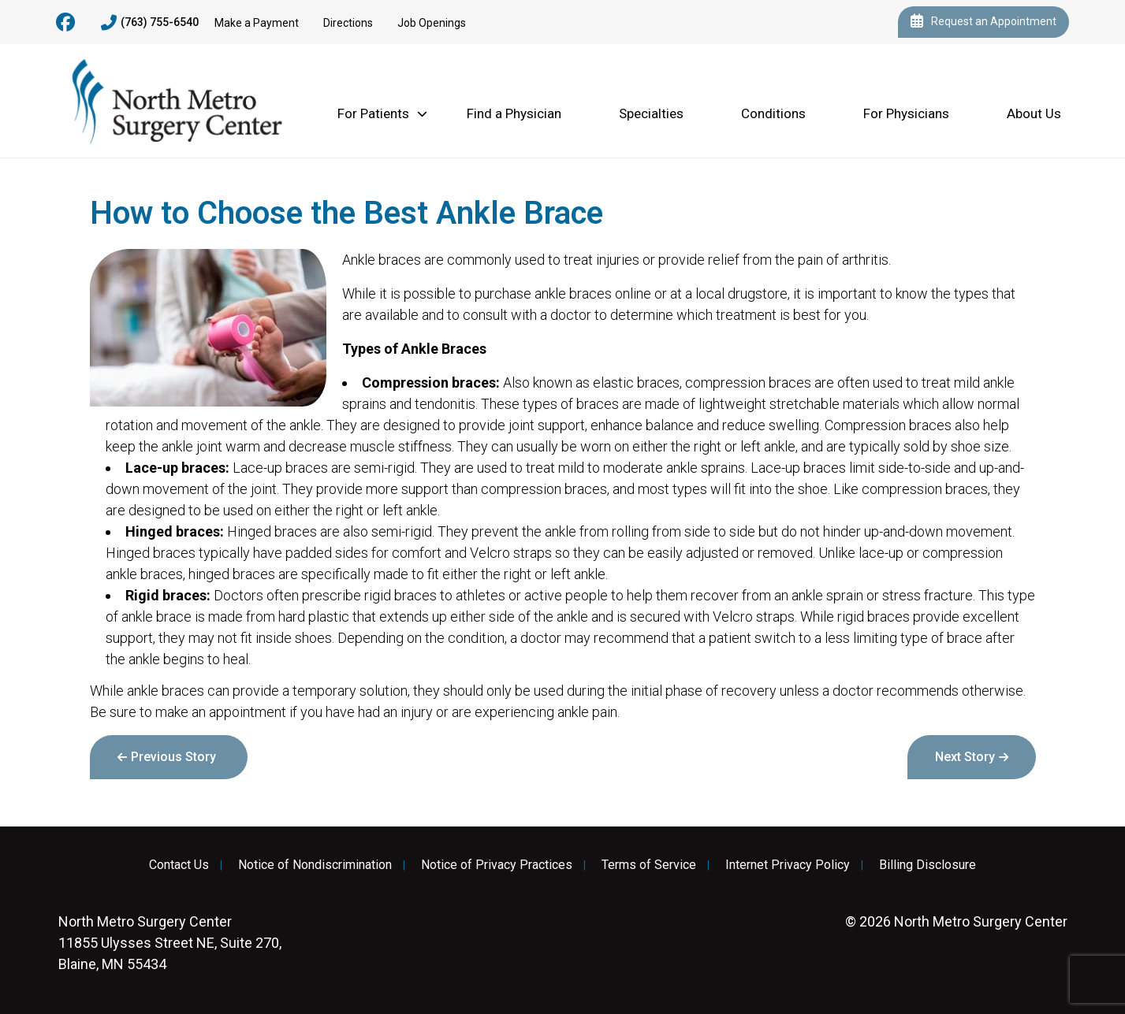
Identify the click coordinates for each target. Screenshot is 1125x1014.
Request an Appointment (983, 22)
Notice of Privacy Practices (496, 865)
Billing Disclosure (927, 865)
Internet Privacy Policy (787, 865)
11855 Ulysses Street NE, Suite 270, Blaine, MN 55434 (169, 942)
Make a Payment (256, 23)
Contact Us (179, 865)
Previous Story (173, 756)
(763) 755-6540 (150, 23)
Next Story (965, 756)
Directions (348, 23)
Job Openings (431, 23)
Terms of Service (649, 865)
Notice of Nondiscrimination (315, 865)
